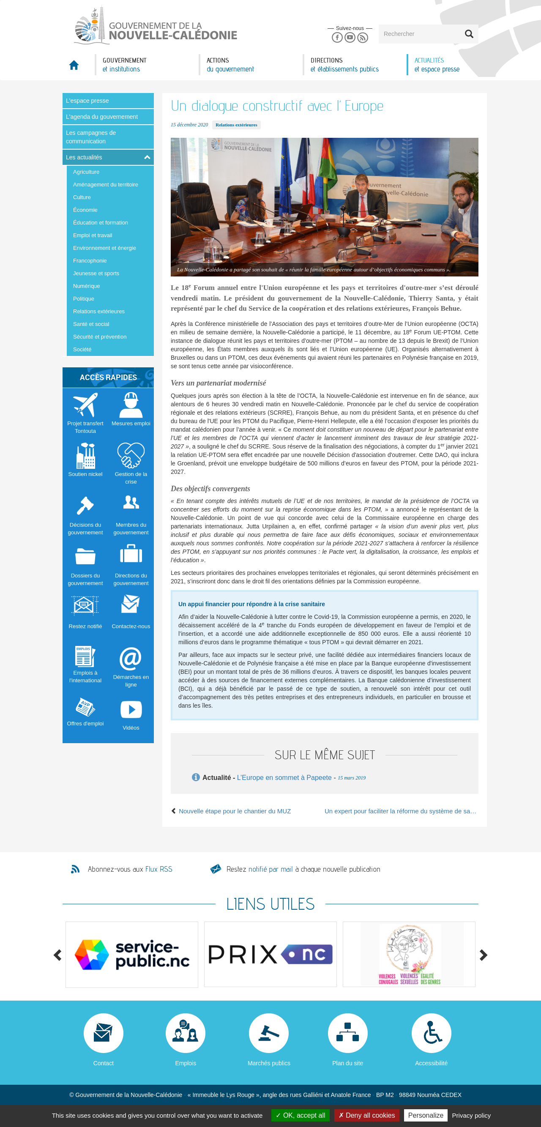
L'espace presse (87, 100)
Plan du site (347, 1063)
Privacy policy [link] (471, 1115)
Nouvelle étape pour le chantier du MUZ (231, 811)
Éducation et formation (100, 222)
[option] (132, 955)
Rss (363, 38)
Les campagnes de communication (91, 137)
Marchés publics (269, 1063)
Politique (83, 298)
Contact (103, 1063)
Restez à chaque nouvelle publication (303, 868)
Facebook (337, 38)
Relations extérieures (99, 311)
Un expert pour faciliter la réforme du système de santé (401, 811)
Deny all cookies (367, 1115)
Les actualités (84, 157)
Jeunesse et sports (96, 273)
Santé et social (91, 324)
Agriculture (86, 172)
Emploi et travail (92, 235)
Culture (82, 197)
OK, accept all (300, 1115)
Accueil (79, 67)
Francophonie (90, 260)
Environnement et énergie (104, 248)
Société (82, 349)
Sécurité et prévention (99, 337)
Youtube (349, 38)
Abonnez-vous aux (130, 869)
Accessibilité (431, 1063)
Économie (85, 210)
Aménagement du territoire (105, 184)
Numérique (86, 286)
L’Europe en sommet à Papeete (284, 777)
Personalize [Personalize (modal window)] (426, 1115)
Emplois (185, 1063)
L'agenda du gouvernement (102, 116)
